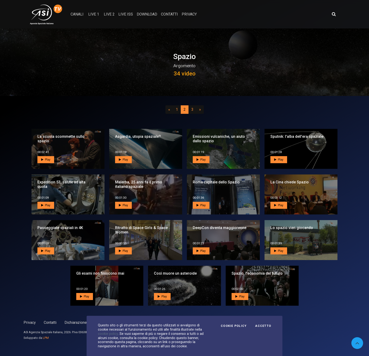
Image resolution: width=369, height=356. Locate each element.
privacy (189, 14)
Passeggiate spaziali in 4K (60, 227)
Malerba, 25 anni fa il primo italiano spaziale (138, 184)
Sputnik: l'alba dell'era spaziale (296, 136)
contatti (169, 14)
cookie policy (108, 334)
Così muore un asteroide (175, 273)
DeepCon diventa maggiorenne (219, 227)
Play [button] (45, 159)
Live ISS (125, 14)
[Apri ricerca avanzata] (333, 14)
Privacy (30, 322)
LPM (46, 338)
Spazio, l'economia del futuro (257, 273)
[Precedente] (169, 109)
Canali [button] (77, 14)
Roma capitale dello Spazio (216, 182)
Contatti (50, 322)
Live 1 (93, 14)
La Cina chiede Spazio (289, 182)
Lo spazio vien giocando (291, 227)
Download (147, 14)
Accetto (263, 325)
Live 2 (109, 14)
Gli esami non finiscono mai (100, 273)
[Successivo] (200, 109)
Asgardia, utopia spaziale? (138, 136)
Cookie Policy (234, 325)
